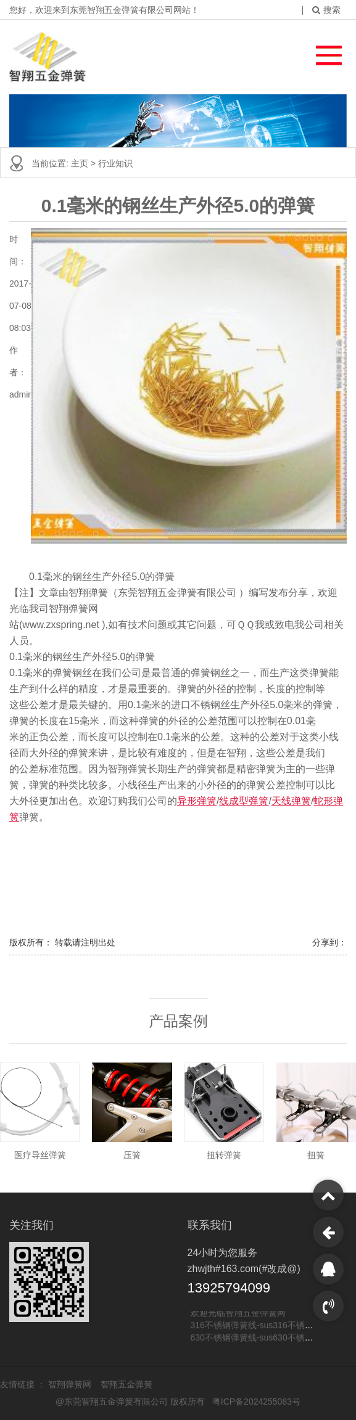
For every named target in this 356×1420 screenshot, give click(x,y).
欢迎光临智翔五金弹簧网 (238, 1313)
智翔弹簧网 (71, 1384)
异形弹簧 (197, 801)
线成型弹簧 (243, 801)
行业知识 (115, 163)
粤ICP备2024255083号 (256, 1401)
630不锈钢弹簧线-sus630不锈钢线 (256, 1338)
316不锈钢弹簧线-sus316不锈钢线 (256, 1326)
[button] (323, 52)
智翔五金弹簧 (126, 1384)
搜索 (326, 10)
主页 (81, 163)
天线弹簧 (291, 801)
